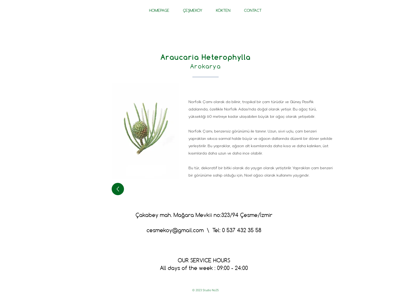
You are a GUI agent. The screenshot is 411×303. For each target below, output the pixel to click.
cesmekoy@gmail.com (175, 230)
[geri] (118, 189)
